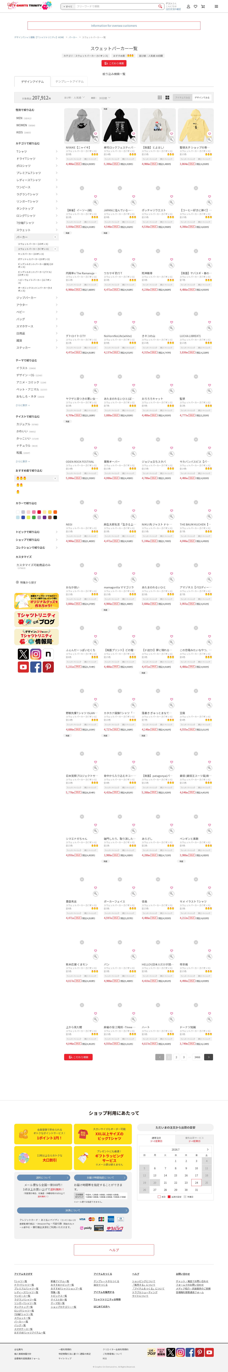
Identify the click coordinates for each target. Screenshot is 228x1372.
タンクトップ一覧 (23, 1307)
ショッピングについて (143, 1281)
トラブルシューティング (144, 1292)
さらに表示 (21, 405)
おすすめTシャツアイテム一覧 (29, 1332)
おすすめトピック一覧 (62, 1284)
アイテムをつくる (103, 1274)
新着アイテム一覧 (60, 1281)
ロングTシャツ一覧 (24, 1310)
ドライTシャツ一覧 (24, 1284)
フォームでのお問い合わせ (190, 1284)
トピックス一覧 (59, 1295)
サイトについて (140, 1295)
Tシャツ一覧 (20, 1281)
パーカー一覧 (21, 1321)
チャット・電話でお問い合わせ (192, 1281)
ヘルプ (114, 1250)
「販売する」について (143, 1284)
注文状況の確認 (173, 9)
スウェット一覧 (22, 1318)
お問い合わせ (183, 1274)
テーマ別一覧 (58, 1303)
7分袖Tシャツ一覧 (23, 1314)
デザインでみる (202, 97)
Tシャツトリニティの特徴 (107, 1299)
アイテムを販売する (104, 1292)
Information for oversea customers (114, 25)
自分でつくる (101, 1284)
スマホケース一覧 (23, 1329)
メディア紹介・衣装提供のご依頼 (193, 1288)
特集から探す (28, 582)
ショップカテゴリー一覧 (63, 1307)
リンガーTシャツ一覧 (25, 1303)
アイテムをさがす (23, 1274)
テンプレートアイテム (69, 81)
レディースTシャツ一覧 (26, 1292)
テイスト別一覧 (59, 1299)
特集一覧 (55, 1292)
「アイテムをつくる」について (148, 1288)
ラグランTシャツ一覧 (25, 1299)
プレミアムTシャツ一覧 (26, 1288)
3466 (197, 1057)
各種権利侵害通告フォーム (190, 1292)
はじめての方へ (102, 1306)
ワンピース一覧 (22, 1295)
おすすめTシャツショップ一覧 (66, 1288)
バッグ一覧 (20, 1325)
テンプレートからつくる (106, 1281)
